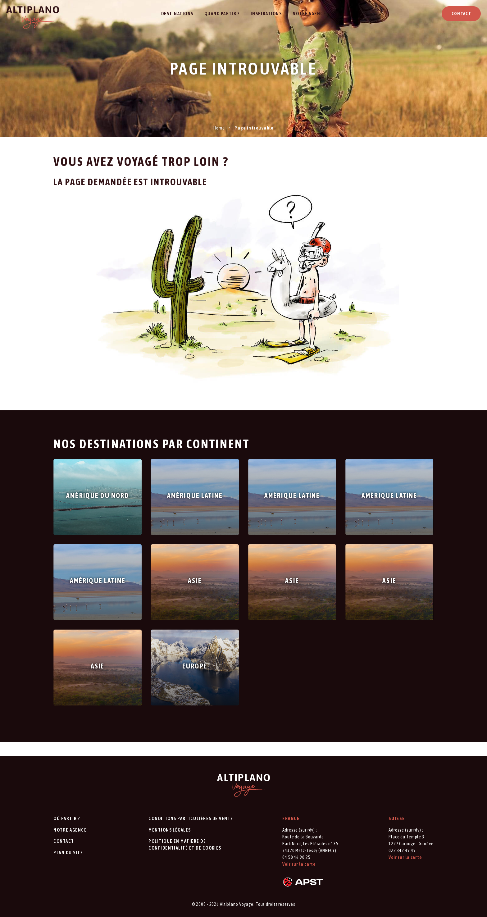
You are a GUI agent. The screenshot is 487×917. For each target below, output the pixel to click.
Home (219, 127)
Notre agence (309, 13)
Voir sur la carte (299, 864)
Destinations (177, 13)
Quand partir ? (222, 13)
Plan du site (68, 852)
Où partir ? (66, 818)
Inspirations (266, 13)
